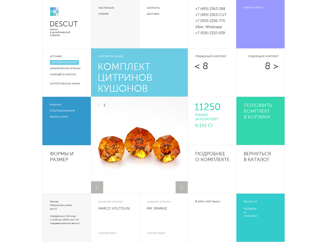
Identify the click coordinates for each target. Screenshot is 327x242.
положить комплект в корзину (258, 111)
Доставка (153, 14)
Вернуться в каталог (257, 157)
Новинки (56, 105)
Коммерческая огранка (65, 68)
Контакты (153, 8)
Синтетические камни (65, 84)
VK (245, 212)
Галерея (103, 14)
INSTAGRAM (250, 216)
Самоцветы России (63, 74)
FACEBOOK (250, 209)
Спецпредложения (62, 111)
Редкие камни (59, 117)
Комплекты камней (64, 62)
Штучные (56, 56)
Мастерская (106, 8)
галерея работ (107, 233)
